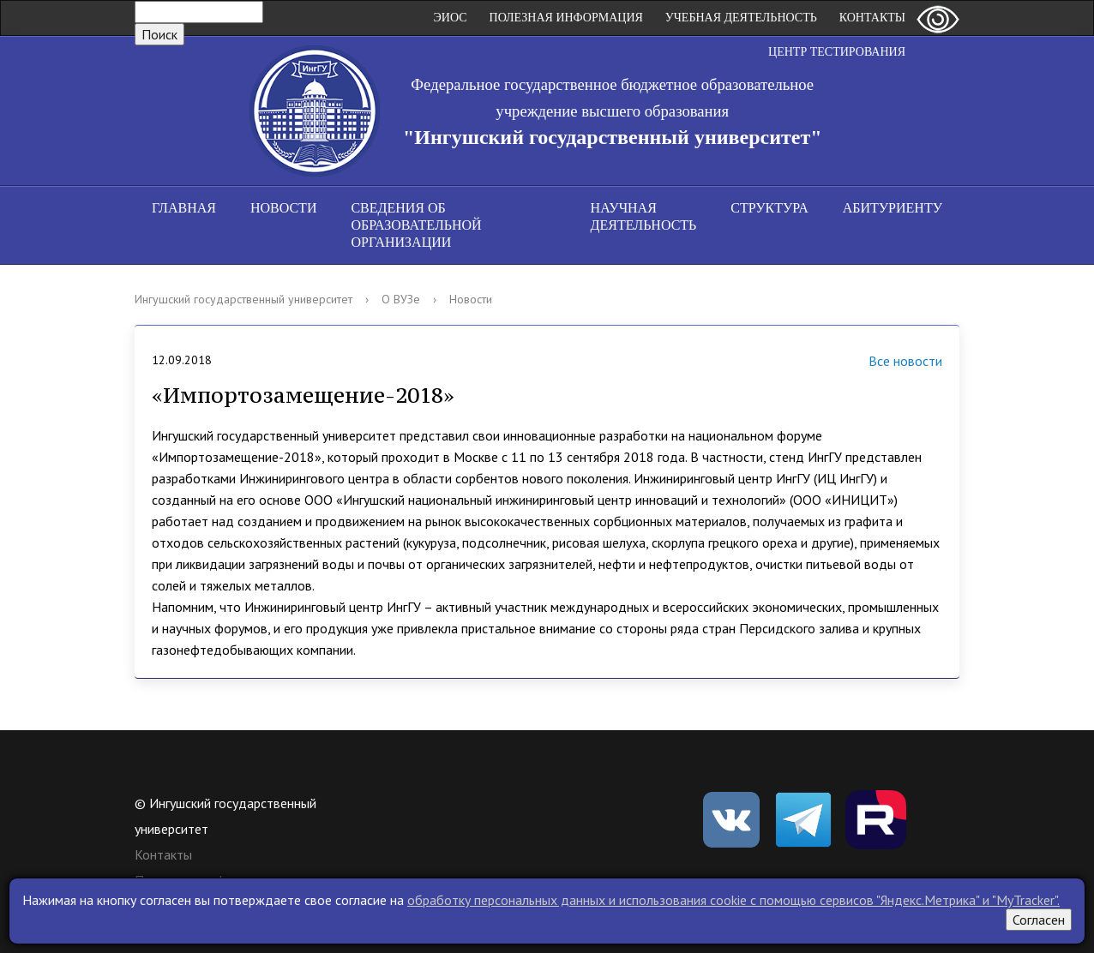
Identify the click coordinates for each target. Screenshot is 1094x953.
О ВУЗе (401, 299)
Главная (184, 208)
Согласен (1039, 919)
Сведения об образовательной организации (416, 225)
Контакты (872, 17)
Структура (769, 208)
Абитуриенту (892, 208)
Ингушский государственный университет (243, 299)
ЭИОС (450, 17)
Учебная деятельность (741, 17)
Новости (283, 208)
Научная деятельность (644, 216)
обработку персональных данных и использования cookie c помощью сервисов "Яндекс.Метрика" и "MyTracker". (733, 899)
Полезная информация (566, 17)
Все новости (884, 363)
